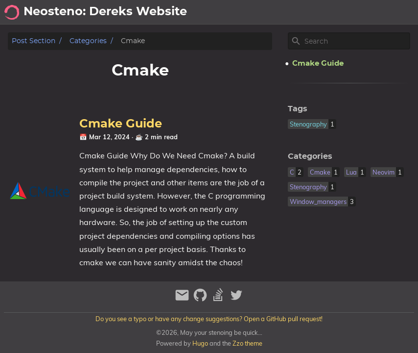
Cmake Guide (120, 124)
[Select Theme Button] (272, 12)
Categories (88, 41)
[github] (201, 299)
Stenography (387, 12)
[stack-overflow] (219, 299)
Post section (33, 41)
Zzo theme (247, 343)
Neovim (337, 12)
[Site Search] (356, 41)
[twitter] (236, 299)
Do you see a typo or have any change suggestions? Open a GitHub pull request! (209, 319)
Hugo (200, 343)
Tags (297, 109)
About (301, 12)
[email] (183, 299)
